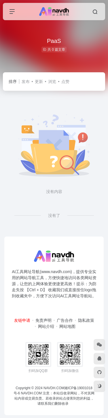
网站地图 (67, 326)
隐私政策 (86, 320)
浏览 (52, 81)
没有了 (54, 215)
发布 (26, 81)
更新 (39, 81)
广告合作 (65, 320)
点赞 (65, 81)
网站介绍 (46, 326)
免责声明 (43, 320)
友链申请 (22, 320)
